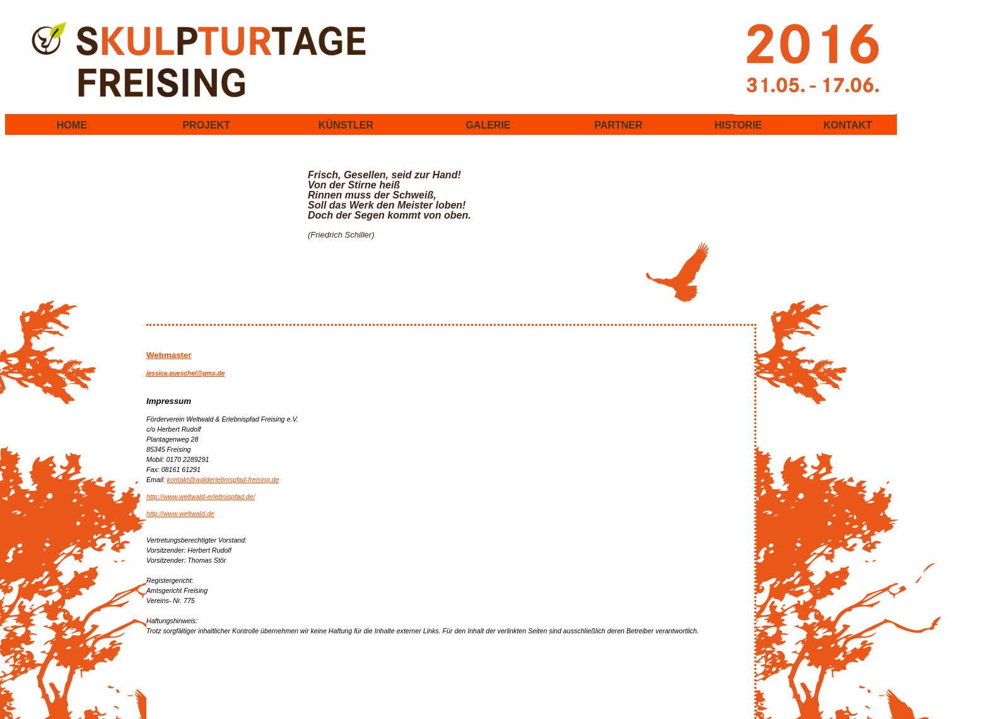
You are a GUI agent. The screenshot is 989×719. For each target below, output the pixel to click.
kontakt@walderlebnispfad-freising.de (223, 479)
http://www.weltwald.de (180, 513)
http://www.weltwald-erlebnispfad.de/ (200, 496)
